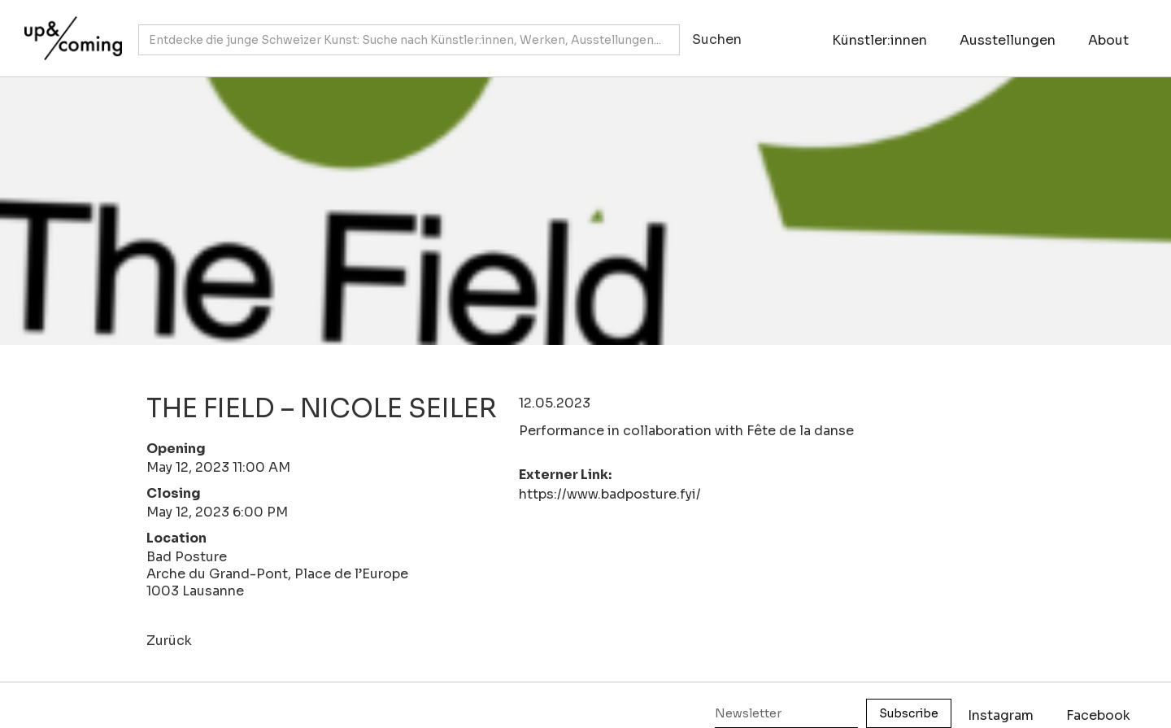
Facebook (1098, 715)
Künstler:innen (879, 40)
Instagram (1001, 715)
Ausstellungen (1008, 40)
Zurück (169, 640)
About (1108, 40)
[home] (69, 30)
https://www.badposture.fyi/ (610, 494)
